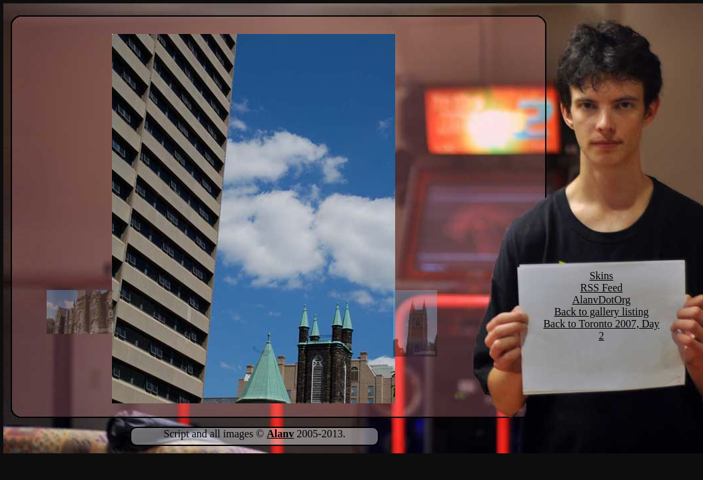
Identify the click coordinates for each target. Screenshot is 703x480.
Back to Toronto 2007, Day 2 (601, 329)
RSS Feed (601, 287)
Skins (602, 275)
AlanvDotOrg (601, 299)
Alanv (280, 433)
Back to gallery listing (601, 311)
